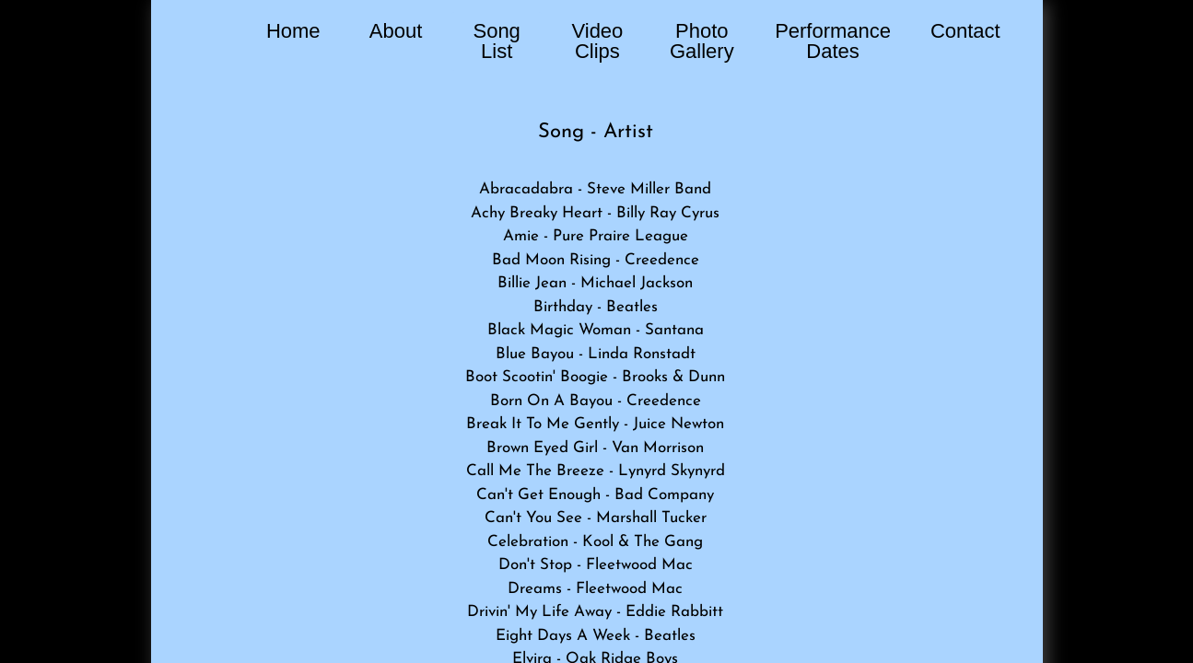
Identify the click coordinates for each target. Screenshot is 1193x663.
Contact (965, 30)
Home (293, 30)
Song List (496, 41)
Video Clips (597, 41)
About (396, 30)
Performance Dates (833, 41)
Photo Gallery (702, 41)
